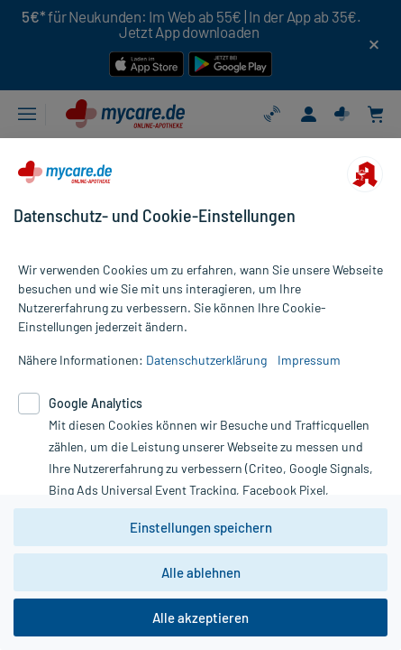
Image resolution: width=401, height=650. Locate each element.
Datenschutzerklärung (206, 359)
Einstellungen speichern (201, 527)
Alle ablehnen (201, 572)
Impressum (309, 359)
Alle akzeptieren (200, 617)
